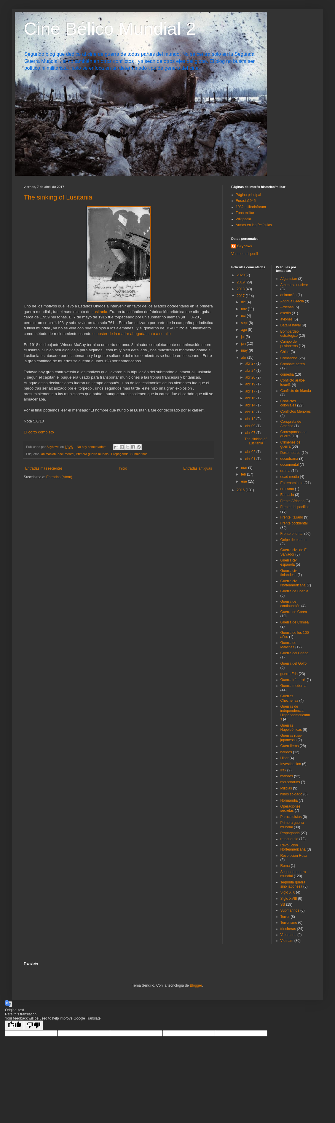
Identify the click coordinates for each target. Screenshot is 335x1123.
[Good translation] (14, 1025)
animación (48, 454)
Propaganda (120, 454)
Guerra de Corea (293, 612)
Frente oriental (291, 534)
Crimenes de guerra (290, 444)
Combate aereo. (293, 364)
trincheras (288, 929)
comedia (287, 374)
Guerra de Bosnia (294, 591)
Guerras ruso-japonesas (291, 737)
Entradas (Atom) (59, 477)
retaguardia (289, 839)
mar (244, 467)
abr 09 (250, 426)
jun (244, 344)
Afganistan (288, 279)
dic (244, 302)
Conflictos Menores (295, 411)
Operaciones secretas (290, 808)
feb (244, 474)
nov (244, 309)
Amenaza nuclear (294, 285)
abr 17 (250, 391)
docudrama (289, 459)
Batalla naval (290, 325)
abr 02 (250, 452)
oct (244, 316)
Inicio (123, 468)
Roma (285, 866)
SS (282, 904)
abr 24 (250, 371)
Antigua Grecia (292, 301)
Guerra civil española (289, 562)
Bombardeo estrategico (289, 333)
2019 (241, 282)
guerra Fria (289, 674)
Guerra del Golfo (293, 663)
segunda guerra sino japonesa (292, 884)
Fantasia (287, 495)
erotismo (287, 489)
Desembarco (290, 453)
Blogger (196, 985)
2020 (241, 275)
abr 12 (250, 419)
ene (244, 481)
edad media (289, 477)
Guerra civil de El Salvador (293, 552)
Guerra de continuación (290, 603)
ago (244, 330)
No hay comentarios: (92, 447)
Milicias (286, 788)
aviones (286, 319)
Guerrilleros (289, 746)
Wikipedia (243, 219)
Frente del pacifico (295, 507)
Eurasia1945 (246, 201)
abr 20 (250, 377)
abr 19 (250, 384)
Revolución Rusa (293, 856)
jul (243, 337)
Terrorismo (288, 923)
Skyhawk (244, 246)
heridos (286, 752)
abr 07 (250, 433)
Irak (283, 770)
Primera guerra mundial (92, 454)
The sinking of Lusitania (58, 197)
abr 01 (250, 459)
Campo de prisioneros (289, 343)
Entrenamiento (292, 483)
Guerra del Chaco (294, 653)
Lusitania (99, 312)
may (245, 350)
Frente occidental (294, 523)
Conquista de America (291, 423)
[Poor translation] (33, 1025)
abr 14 (250, 405)
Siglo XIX (287, 892)
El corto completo (39, 432)
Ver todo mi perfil (244, 254)
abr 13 (250, 412)
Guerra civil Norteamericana (293, 583)
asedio (285, 313)
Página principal (248, 195)
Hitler (284, 758)
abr (244, 357)
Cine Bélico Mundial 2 (110, 29)
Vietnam (286, 941)
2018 (241, 289)
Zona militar (245, 213)
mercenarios (290, 782)
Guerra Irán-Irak (293, 680)
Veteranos (288, 935)
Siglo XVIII (288, 899)
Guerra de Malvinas (288, 645)
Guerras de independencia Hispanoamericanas (295, 712)
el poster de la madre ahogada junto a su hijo (131, 333)
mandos (286, 776)
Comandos (289, 358)
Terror (285, 917)
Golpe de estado (293, 540)
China (285, 352)
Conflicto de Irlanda (295, 391)
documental (66, 454)
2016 (241, 490)
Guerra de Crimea (294, 622)
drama (285, 471)
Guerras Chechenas (289, 698)
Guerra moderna (293, 686)
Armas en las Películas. (254, 225)
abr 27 (250, 363)
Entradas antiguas (197, 468)
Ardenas (287, 307)
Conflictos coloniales (288, 403)
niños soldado (291, 794)
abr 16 (250, 398)
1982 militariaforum (251, 207)
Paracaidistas (291, 817)
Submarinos (139, 454)
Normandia (289, 800)
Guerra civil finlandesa (289, 573)
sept (245, 323)
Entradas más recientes (44, 468)
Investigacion (290, 764)
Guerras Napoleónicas (291, 727)
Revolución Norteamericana (293, 847)
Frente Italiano (291, 517)
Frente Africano (292, 501)
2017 (241, 296)
